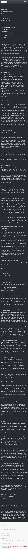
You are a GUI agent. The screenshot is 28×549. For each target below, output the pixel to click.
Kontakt (3, 531)
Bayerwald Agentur (14, 546)
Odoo (25, 546)
